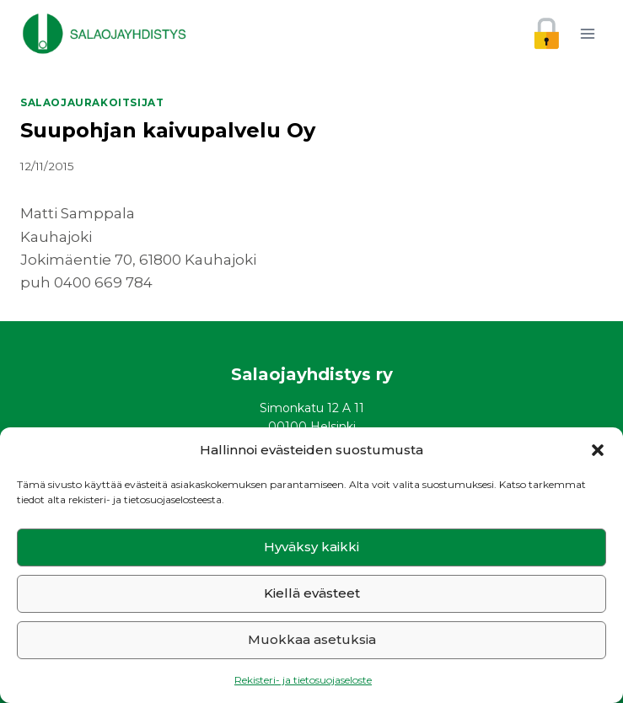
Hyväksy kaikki (311, 547)
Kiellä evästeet (312, 593)
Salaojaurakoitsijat (92, 102)
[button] (597, 450)
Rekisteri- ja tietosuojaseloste (303, 679)
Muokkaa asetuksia (312, 639)
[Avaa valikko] (587, 33)
